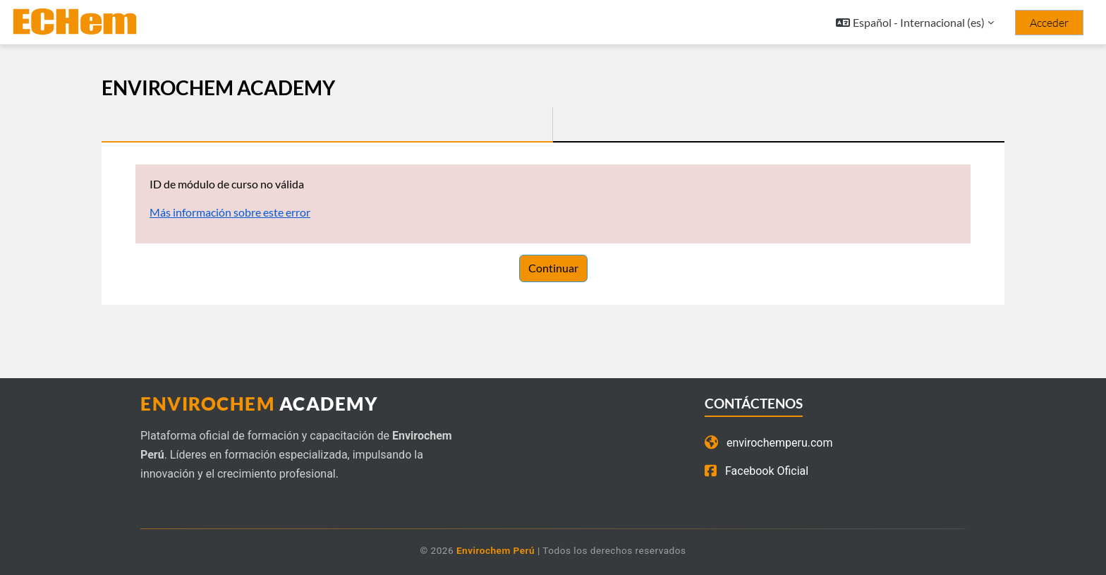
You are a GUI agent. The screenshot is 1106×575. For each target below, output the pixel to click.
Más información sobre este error (230, 212)
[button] (915, 22)
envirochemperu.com (769, 443)
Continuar (553, 267)
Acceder (1049, 23)
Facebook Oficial (756, 471)
